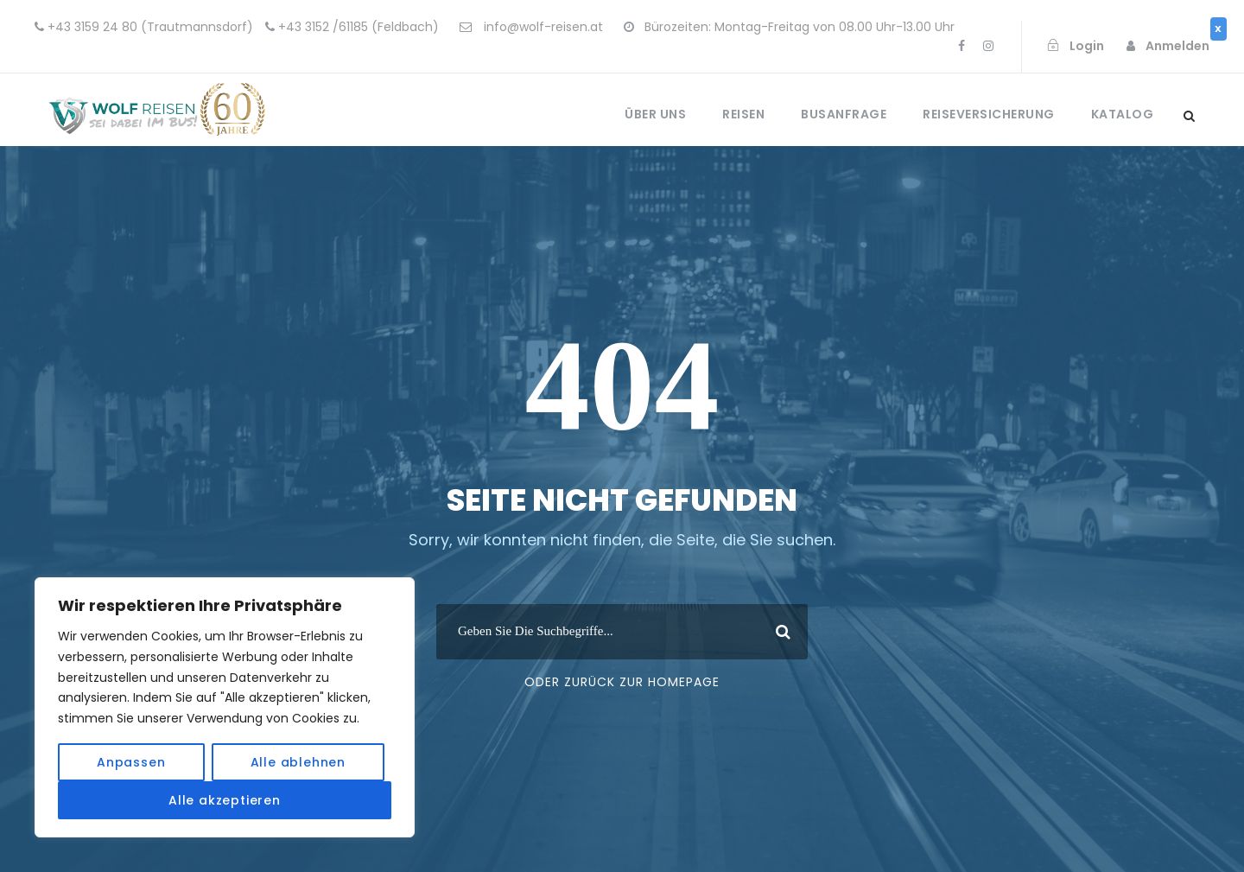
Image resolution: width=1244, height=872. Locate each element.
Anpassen (131, 762)
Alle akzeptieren (224, 800)
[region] (225, 707)
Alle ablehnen (298, 762)
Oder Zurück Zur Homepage (622, 682)
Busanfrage (843, 114)
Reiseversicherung (989, 114)
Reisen (743, 114)
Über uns (655, 114)
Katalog (1122, 114)
